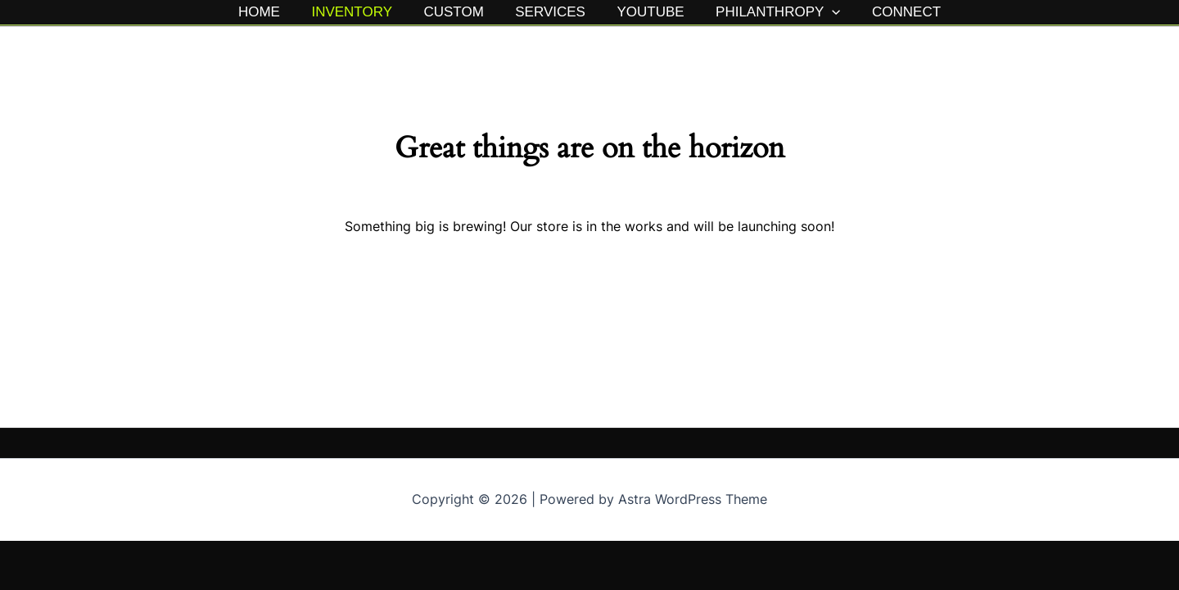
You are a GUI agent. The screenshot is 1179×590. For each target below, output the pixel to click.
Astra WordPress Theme (692, 499)
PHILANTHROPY (770, 12)
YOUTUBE (646, 12)
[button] (824, 12)
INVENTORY (359, 12)
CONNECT (895, 12)
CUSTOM (457, 12)
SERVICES (550, 12)
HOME (270, 12)
